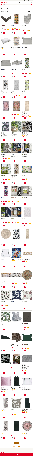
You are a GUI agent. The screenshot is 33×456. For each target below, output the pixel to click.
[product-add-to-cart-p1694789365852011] (4, 285)
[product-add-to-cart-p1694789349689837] (4, 54)
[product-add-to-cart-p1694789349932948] (4, 182)
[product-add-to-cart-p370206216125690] (14, 433)
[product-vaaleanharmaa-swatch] (22, 112)
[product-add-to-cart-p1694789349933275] (14, 307)
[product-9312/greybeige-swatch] (1, 91)
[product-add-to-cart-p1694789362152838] (25, 349)
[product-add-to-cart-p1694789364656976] (25, 433)
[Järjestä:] (29, 11)
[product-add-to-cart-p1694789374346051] (25, 266)
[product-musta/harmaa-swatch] (13, 342)
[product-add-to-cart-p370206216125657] (14, 391)
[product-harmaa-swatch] (24, 175)
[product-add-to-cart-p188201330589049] (25, 97)
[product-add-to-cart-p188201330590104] (14, 97)
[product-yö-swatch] (22, 25)
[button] (19, 2)
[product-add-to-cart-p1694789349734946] (4, 328)
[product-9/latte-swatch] (3, 196)
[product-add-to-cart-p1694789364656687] (25, 285)
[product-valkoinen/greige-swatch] (1, 154)
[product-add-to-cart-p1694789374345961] (4, 370)
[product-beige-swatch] (24, 112)
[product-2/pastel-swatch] (22, 91)
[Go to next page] (19, 441)
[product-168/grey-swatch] (13, 91)
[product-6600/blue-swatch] (13, 25)
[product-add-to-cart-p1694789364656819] (4, 118)
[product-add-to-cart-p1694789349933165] (14, 203)
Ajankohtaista (3, 6)
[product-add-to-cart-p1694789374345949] (14, 182)
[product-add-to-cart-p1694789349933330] (14, 413)
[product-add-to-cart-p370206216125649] (4, 349)
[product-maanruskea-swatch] (1, 25)
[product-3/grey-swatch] (24, 91)
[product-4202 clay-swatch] (22, 217)
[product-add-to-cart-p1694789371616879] (4, 391)
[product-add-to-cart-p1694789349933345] (4, 307)
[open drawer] (1, 4)
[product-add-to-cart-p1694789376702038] (25, 118)
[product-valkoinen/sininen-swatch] (3, 154)
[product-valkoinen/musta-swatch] (22, 133)
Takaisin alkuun (4, 444)
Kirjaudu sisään (3, 452)
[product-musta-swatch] (22, 363)
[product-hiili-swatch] (26, 25)
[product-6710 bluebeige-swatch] (3, 91)
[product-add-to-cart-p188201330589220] (4, 203)
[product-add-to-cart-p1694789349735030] (14, 266)
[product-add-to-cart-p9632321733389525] (4, 244)
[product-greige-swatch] (12, 133)
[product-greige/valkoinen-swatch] (26, 133)
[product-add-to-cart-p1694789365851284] (4, 140)
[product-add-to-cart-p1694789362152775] (25, 328)
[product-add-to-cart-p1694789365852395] (4, 413)
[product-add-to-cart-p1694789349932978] (25, 203)
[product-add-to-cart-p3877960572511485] (25, 54)
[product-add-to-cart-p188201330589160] (25, 224)
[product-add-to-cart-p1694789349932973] (25, 307)
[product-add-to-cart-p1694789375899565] (25, 370)
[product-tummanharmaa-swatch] (24, 363)
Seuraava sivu (16, 438)
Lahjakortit (2, 448)
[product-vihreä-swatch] (13, 133)
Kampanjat (6, 6)
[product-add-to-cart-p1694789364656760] (14, 118)
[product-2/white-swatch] (24, 217)
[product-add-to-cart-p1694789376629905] (25, 182)
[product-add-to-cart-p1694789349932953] (25, 161)
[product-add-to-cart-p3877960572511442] (25, 33)
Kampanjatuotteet (11, 6)
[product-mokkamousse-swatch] (4, 25)
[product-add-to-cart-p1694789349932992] (14, 161)
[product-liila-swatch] (3, 385)
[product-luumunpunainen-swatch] (4, 385)
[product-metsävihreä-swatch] (6, 25)
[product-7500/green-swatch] (12, 25)
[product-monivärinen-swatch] (24, 133)
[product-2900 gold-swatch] (1, 133)
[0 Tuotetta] (31, 2)
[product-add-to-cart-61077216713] (14, 54)
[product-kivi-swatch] (24, 25)
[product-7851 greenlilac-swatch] (3, 133)
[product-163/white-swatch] (12, 91)
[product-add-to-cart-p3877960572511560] (4, 76)
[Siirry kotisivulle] (4, 2)
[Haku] (31, 4)
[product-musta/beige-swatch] (12, 342)
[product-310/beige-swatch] (24, 69)
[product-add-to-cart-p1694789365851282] (14, 370)
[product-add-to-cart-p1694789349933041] (4, 161)
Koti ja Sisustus (17, 6)
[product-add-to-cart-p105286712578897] (14, 349)
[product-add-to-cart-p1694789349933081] (25, 140)
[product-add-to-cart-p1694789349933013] (14, 224)
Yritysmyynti (3, 451)
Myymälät (2, 449)
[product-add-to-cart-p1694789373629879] (25, 244)
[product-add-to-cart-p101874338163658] (14, 328)
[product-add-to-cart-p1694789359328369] (4, 97)
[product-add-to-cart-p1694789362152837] (25, 391)
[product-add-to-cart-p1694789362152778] (4, 266)
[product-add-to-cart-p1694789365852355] (14, 244)
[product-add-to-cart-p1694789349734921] (4, 433)
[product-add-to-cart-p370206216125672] (25, 413)
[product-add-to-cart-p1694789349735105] (25, 76)
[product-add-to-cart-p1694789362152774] (4, 33)
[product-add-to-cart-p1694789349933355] (14, 140)
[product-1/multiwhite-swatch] (1, 196)
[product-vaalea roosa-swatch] (1, 385)
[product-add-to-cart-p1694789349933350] (4, 224)
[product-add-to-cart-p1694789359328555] (14, 285)
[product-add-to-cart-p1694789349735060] (14, 33)
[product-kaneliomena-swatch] (3, 25)
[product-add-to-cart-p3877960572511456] (14, 76)
